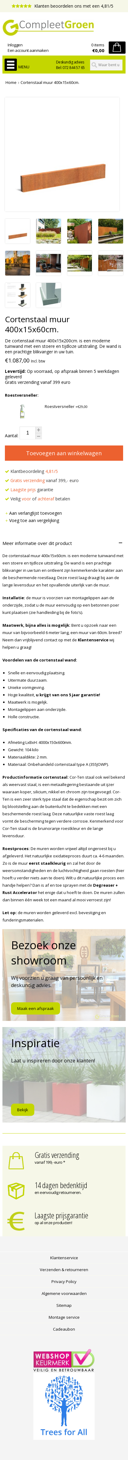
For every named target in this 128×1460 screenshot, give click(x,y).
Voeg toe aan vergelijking (32, 520)
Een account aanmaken (28, 50)
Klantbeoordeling (31, 471)
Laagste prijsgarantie (61, 1215)
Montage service (64, 1317)
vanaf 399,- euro (42, 480)
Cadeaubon (64, 1329)
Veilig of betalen (37, 499)
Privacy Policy (64, 1281)
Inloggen (15, 45)
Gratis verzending (57, 1154)
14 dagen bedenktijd (61, 1185)
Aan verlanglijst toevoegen (33, 513)
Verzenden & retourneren (64, 1269)
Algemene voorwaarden (64, 1293)
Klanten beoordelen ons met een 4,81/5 (62, 6)
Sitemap (64, 1305)
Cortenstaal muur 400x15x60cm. (50, 82)
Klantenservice (64, 1257)
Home (11, 82)
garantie (29, 489)
